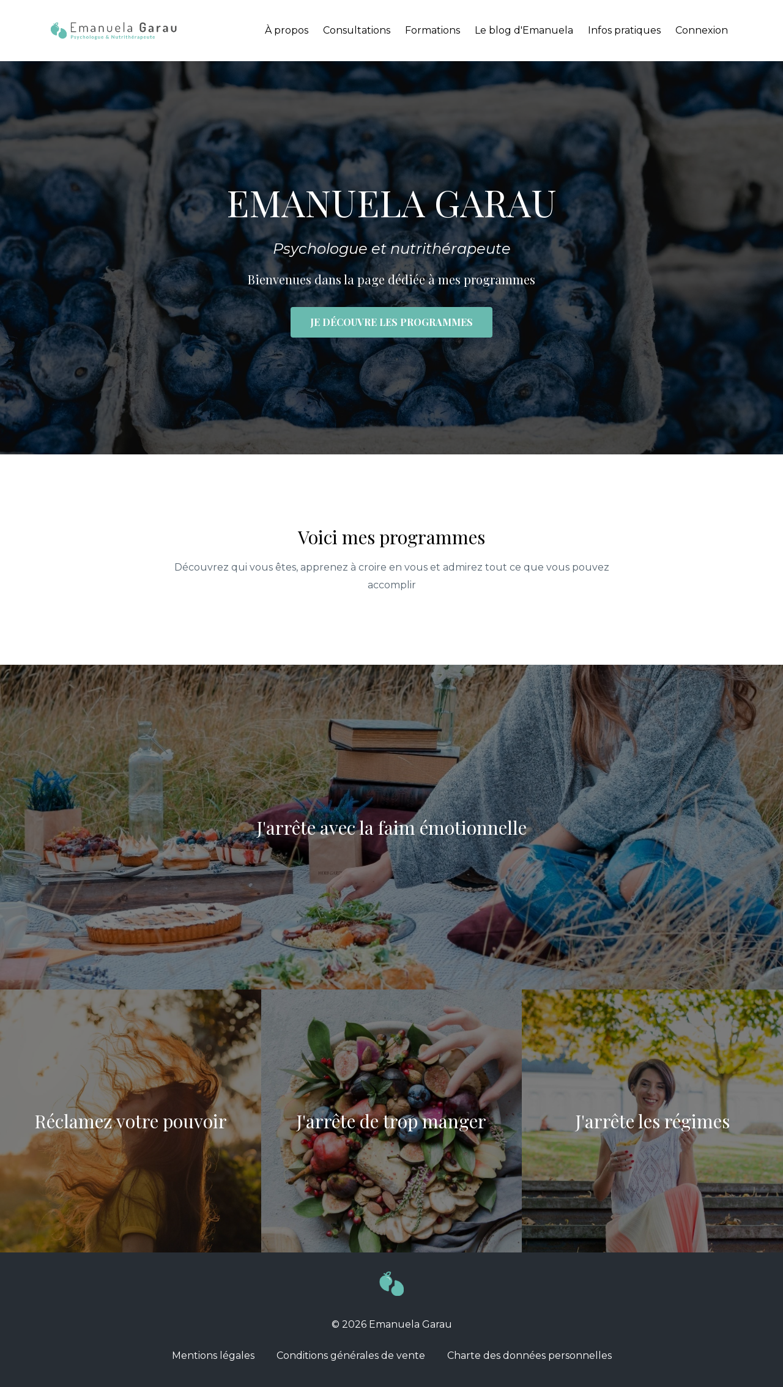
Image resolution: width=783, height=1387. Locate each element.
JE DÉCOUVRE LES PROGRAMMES (391, 322)
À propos (286, 30)
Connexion (701, 30)
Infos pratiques (624, 30)
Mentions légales (213, 1355)
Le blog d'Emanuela (524, 30)
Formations (432, 30)
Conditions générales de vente (350, 1355)
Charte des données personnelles (529, 1355)
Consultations (356, 30)
